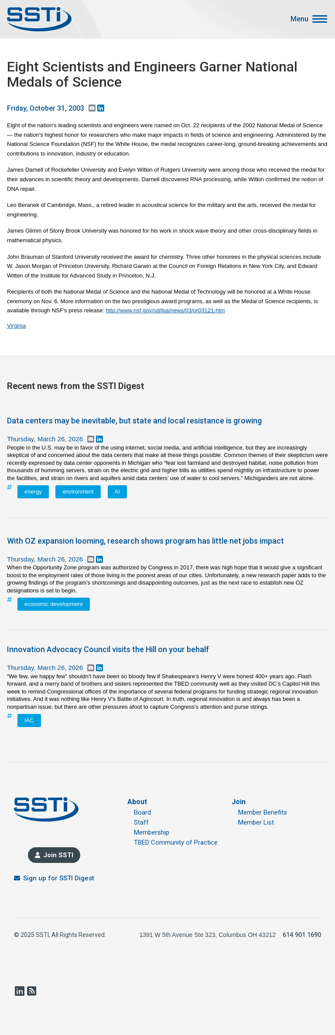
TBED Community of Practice (176, 842)
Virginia (16, 325)
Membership (151, 832)
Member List (256, 822)
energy (33, 491)
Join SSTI (58, 855)
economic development (53, 604)
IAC (29, 720)
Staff (141, 822)
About (137, 802)
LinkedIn (19, 991)
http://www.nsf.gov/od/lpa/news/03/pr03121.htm (165, 310)
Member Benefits (262, 812)
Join (239, 802)
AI (117, 491)
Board (142, 812)
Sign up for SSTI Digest (58, 878)
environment (78, 491)
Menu (299, 19)
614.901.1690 (302, 934)
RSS (31, 991)
